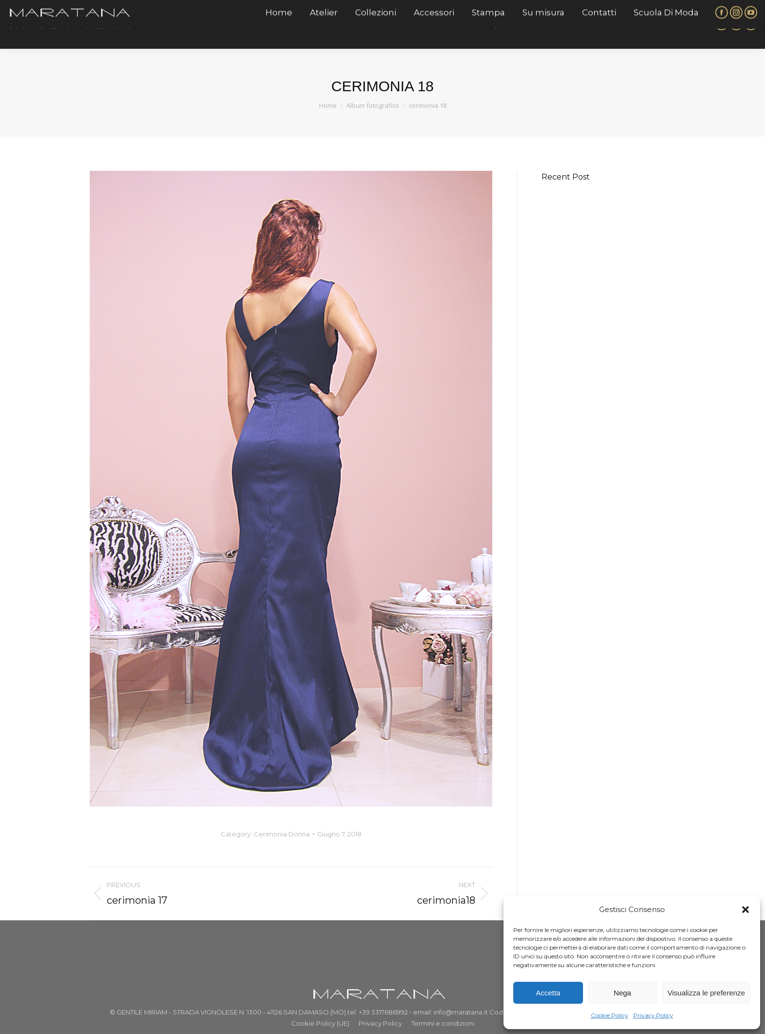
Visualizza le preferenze (706, 993)
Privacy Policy (653, 1015)
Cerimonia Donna (282, 834)
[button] (745, 909)
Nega (622, 993)
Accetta (548, 993)
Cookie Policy (609, 1015)
